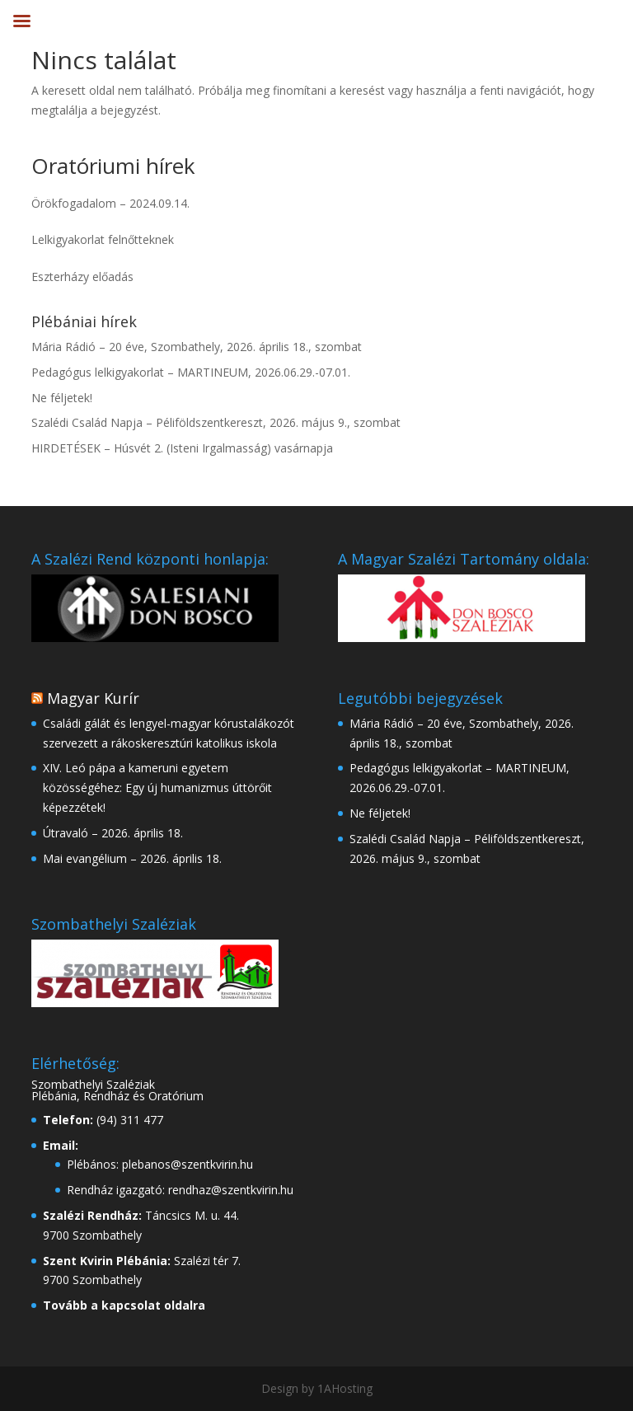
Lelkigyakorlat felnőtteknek (102, 239)
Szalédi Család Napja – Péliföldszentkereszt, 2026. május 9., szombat (216, 422)
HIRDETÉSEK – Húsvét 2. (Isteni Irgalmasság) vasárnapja (182, 448)
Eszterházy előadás (82, 276)
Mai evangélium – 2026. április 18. (132, 858)
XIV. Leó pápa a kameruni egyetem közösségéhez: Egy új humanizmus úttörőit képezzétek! (157, 787)
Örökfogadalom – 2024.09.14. (110, 203)
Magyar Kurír (93, 698)
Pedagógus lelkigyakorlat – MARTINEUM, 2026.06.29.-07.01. (190, 372)
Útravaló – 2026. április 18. (113, 833)
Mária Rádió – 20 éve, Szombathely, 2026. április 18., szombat (196, 346)
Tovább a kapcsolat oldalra (124, 1305)
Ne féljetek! (61, 397)
